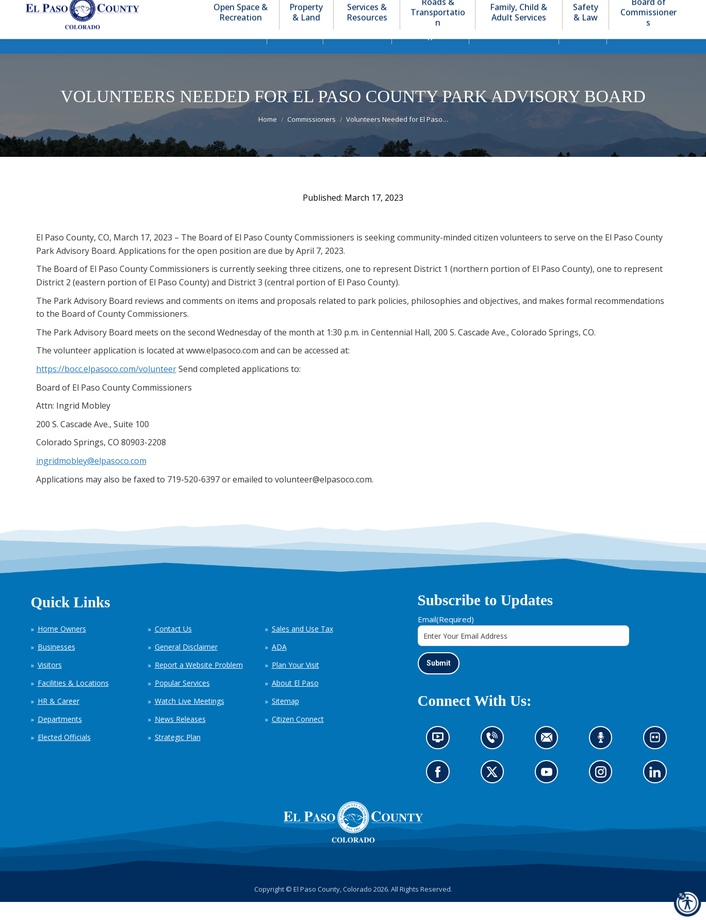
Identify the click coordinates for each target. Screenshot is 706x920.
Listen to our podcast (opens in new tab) (603, 759)
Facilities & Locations (73, 701)
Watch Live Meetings (189, 719)
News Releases (180, 738)
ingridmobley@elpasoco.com (91, 479)
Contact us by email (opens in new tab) (550, 759)
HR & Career (58, 719)
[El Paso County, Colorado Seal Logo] (353, 840)
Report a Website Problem (199, 683)
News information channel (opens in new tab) (441, 759)
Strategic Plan (178, 756)
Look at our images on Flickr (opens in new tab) (658, 759)
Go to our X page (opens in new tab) (494, 793)
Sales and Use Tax (302, 647)
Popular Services (182, 701)
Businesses (56, 665)
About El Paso (295, 701)
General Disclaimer (186, 665)
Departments (60, 738)
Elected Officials (64, 756)
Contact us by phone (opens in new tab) (494, 759)
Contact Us (173, 647)
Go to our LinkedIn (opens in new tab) (657, 793)
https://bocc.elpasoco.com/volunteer (106, 387)
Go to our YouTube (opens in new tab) (549, 793)
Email (446, 638)
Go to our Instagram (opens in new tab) (604, 793)
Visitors (50, 683)
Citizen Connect (298, 738)
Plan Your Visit (295, 683)
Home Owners (62, 647)
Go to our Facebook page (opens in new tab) (440, 793)
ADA (279, 665)
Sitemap (285, 719)
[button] (630, 9)
